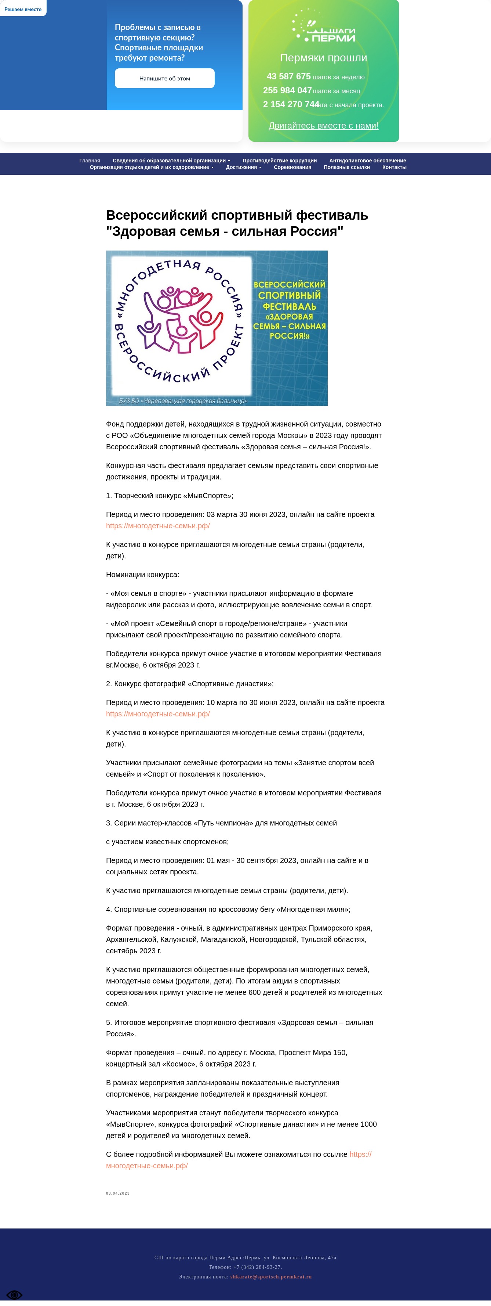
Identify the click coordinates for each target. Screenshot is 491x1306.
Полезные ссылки (347, 167)
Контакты (394, 167)
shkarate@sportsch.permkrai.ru (271, 1282)
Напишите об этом (164, 78)
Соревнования (292, 167)
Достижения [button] (241, 167)
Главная (89, 160)
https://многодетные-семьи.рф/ (158, 529)
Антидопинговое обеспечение (368, 160)
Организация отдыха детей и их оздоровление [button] (149, 167)
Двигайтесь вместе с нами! (324, 125)
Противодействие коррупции (280, 160)
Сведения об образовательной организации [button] (169, 160)
